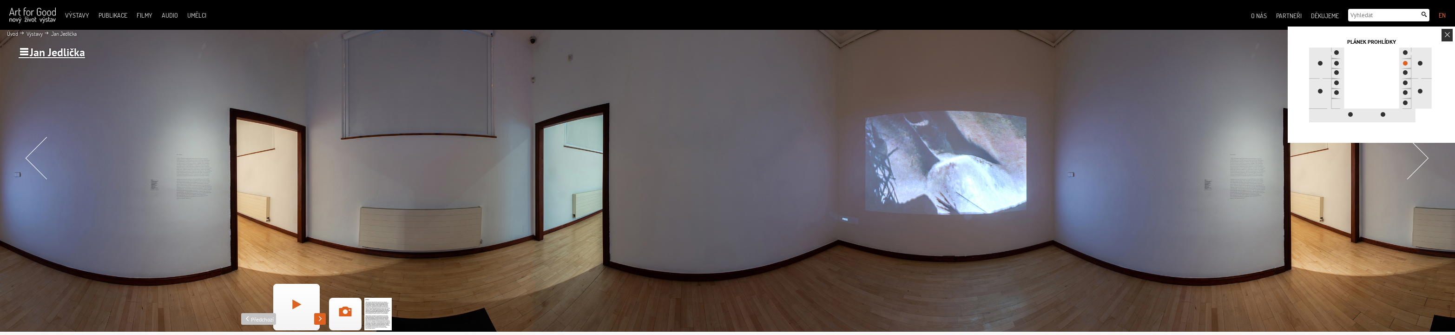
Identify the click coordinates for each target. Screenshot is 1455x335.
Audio (170, 15)
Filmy (144, 15)
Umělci (196, 15)
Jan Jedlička (63, 33)
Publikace (113, 15)
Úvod (12, 33)
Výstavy (34, 33)
